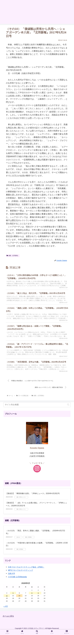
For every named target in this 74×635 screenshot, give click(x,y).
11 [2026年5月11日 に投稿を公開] (6, 599)
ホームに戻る (9, 619)
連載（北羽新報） (13, 255)
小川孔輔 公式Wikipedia (17, 580)
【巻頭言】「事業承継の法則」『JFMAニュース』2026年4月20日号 (33, 497)
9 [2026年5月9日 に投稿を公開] (38, 596)
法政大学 (11, 577)
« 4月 (6, 610)
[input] (37, 408)
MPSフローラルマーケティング (20, 574)
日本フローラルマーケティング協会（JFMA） (26, 570)
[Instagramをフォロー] (37, 472)
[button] (68, 408)
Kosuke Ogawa (37, 451)
